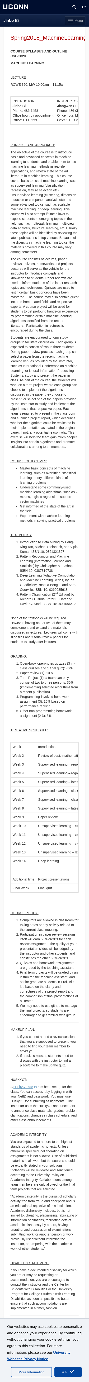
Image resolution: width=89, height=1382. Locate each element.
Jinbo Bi (11, 20)
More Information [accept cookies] (31, 1372)
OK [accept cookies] (68, 1372)
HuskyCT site (25, 1087)
